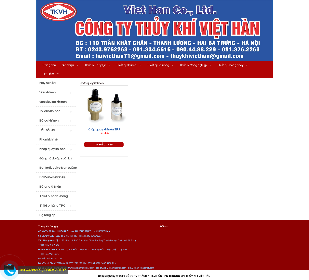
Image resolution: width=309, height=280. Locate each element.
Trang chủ (49, 65)
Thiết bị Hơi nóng (158, 65)
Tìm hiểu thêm (103, 144)
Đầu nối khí (47, 130)
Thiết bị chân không (53, 196)
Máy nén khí (47, 82)
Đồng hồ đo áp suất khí (55, 158)
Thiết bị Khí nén (126, 65)
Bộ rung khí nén (50, 186)
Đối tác (164, 226)
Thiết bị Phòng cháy (230, 65)
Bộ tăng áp (47, 215)
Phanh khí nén (49, 139)
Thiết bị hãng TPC (52, 205)
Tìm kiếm (48, 73)
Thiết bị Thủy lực (95, 65)
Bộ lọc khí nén (49, 120)
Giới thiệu (68, 65)
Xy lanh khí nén (49, 111)
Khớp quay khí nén (52, 149)
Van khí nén (47, 92)
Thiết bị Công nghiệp (193, 65)
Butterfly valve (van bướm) (57, 167)
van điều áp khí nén (53, 101)
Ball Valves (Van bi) (52, 177)
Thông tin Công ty (48, 226)
